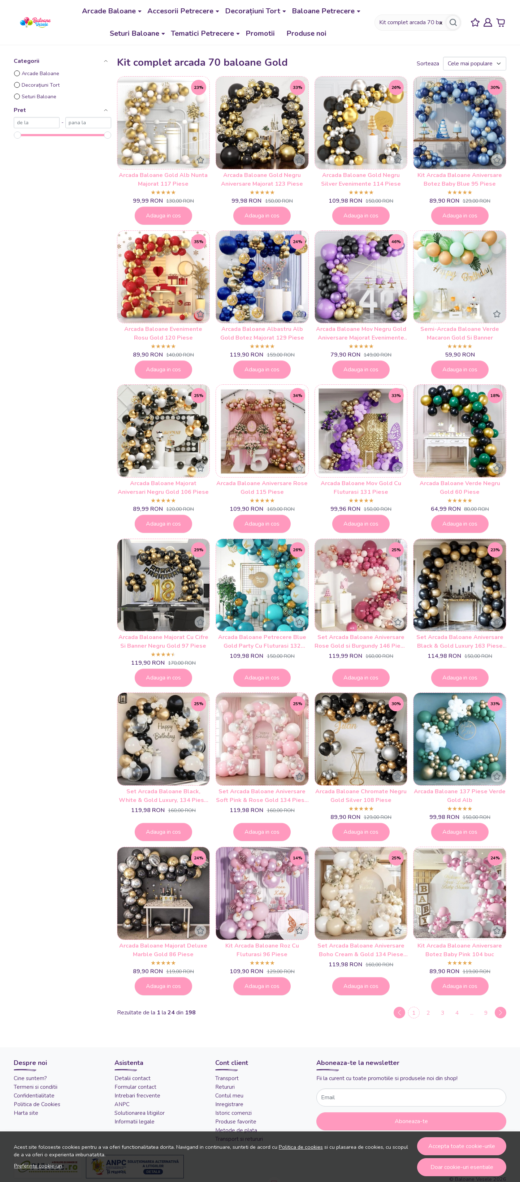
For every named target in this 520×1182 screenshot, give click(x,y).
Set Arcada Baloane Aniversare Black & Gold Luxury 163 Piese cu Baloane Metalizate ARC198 (459, 641)
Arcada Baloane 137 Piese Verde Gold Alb (460, 796)
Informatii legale (134, 1121)
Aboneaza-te (411, 1121)
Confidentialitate (34, 1095)
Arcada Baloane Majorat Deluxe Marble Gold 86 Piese (163, 950)
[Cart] (500, 22)
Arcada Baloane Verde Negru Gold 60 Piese (460, 487)
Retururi (225, 1087)
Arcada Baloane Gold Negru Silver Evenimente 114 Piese (361, 179)
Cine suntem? (30, 1078)
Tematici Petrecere (202, 33)
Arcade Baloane (109, 11)
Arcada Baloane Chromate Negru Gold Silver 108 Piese (361, 796)
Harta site (26, 1113)
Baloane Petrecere (323, 11)
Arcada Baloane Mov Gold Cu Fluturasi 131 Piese (361, 487)
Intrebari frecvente (137, 1095)
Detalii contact (132, 1078)
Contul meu (229, 1095)
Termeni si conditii (35, 1087)
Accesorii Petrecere (180, 11)
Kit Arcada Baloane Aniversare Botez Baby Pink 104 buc (459, 950)
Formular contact (135, 1087)
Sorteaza (428, 64)
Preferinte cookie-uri (38, 1165)
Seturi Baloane (134, 33)
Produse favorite (235, 1121)
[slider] (17, 135)
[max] (88, 122)
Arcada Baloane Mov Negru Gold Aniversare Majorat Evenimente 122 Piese (361, 333)
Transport (227, 1078)
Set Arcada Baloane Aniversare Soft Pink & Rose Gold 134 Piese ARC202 (262, 796)
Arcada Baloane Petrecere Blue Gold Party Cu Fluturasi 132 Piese (262, 641)
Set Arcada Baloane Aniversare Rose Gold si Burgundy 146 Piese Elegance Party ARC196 (361, 641)
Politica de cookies (301, 1147)
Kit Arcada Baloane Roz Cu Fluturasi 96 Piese (262, 950)
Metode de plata (236, 1130)
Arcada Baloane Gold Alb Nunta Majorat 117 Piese (163, 179)
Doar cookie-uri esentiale (461, 1167)
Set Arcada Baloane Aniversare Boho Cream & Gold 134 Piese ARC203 (360, 950)
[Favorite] (475, 22)
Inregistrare (229, 1104)
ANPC (122, 1104)
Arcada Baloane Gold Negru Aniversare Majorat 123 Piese (262, 179)
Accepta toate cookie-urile (461, 1146)
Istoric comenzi (233, 1113)
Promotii (260, 33)
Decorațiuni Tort (252, 11)
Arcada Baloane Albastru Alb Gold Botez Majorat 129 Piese (262, 333)
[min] (37, 122)
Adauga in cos (163, 216)
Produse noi (306, 33)
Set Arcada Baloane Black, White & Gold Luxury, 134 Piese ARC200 (163, 796)
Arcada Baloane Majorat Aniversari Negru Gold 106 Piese (163, 487)
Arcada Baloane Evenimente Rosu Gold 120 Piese (163, 333)
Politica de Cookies (37, 1104)
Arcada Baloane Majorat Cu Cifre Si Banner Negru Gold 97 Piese (163, 641)
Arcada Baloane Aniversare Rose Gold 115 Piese (262, 487)
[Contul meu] (488, 22)
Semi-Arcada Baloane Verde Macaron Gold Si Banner (459, 333)
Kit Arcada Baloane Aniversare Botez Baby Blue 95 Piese (459, 179)
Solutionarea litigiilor (139, 1113)
